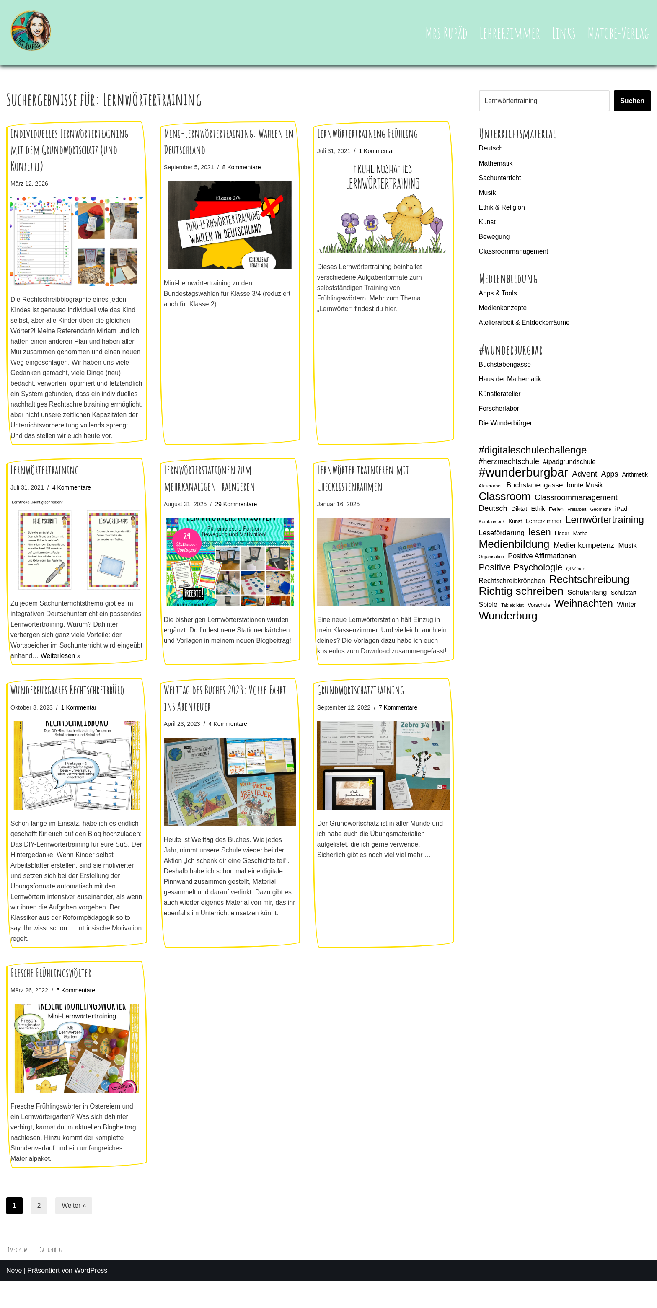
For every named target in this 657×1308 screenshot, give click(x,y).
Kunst (487, 223)
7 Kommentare (399, 729)
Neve (14, 1297)
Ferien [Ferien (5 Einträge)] (556, 515)
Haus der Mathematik (511, 382)
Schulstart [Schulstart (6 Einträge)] (623, 600)
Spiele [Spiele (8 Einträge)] (488, 612)
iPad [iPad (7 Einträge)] (621, 514)
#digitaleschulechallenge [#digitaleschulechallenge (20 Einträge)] (533, 455)
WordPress (90, 1297)
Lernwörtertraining (44, 484)
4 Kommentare (73, 502)
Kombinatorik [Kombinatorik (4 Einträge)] (492, 527)
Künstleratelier (500, 397)
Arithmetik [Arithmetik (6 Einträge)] (635, 479)
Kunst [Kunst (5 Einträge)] (515, 527)
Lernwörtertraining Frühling (367, 133)
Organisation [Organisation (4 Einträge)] (491, 563)
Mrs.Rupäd (445, 32)
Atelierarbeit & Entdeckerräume (525, 325)
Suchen (632, 100)
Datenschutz (52, 1276)
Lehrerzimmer (508, 32)
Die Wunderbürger (506, 427)
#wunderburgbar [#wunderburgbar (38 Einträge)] (524, 477)
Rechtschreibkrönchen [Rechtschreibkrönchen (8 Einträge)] (512, 587)
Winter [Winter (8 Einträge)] (626, 612)
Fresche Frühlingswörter (50, 997)
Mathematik (496, 163)
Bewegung (495, 238)
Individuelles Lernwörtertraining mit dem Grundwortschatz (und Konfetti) (69, 150)
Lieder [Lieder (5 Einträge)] (562, 540)
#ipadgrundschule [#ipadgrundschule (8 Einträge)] (569, 466)
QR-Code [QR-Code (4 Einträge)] (575, 575)
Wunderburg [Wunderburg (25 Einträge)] (508, 624)
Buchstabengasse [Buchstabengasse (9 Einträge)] (535, 491)
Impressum (18, 1276)
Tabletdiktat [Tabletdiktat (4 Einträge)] (512, 612)
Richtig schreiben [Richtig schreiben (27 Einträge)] (521, 598)
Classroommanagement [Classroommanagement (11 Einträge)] (576, 502)
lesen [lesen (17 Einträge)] (539, 538)
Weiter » (74, 1231)
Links (563, 32)
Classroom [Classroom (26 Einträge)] (505, 502)
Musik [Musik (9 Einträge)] (627, 552)
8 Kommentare (243, 167)
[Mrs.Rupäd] (31, 32)
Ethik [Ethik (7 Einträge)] (538, 514)
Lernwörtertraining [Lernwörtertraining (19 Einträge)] (605, 526)
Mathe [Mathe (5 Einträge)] (580, 540)
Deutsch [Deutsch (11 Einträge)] (493, 514)
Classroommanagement (514, 252)
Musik (488, 193)
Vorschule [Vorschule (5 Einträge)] (539, 613)
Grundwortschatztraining (360, 712)
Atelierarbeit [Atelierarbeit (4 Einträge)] (491, 491)
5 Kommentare (77, 1015)
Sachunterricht (500, 178)
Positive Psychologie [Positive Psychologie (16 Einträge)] (521, 574)
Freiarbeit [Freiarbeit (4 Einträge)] (577, 515)
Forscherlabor (499, 412)
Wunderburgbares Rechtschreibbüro (67, 712)
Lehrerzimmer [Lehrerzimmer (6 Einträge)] (543, 526)
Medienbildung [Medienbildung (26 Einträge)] (514, 551)
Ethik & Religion (502, 208)
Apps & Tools (498, 295)
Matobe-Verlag (618, 32)
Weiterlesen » (89, 671)
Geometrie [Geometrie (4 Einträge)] (600, 515)
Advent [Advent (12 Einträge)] (585, 478)
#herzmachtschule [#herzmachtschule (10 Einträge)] (509, 466)
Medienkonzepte (503, 310)
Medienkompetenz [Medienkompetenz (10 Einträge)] (584, 552)
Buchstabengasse (505, 367)
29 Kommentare (237, 518)
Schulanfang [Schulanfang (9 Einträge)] (587, 600)
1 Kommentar (378, 151)
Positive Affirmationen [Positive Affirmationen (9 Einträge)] (542, 563)
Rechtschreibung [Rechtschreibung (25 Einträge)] (589, 586)
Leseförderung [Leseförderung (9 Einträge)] (502, 539)
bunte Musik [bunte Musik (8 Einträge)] (585, 490)
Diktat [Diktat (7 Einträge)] (519, 514)
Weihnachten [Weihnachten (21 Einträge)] (583, 611)
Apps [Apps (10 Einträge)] (609, 479)
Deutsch (491, 148)
